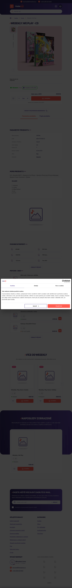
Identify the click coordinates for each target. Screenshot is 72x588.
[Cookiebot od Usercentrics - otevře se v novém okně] (63, 281)
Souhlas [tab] (12, 285)
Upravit (36, 306)
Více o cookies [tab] (59, 285)
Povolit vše (59, 306)
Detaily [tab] (36, 285)
